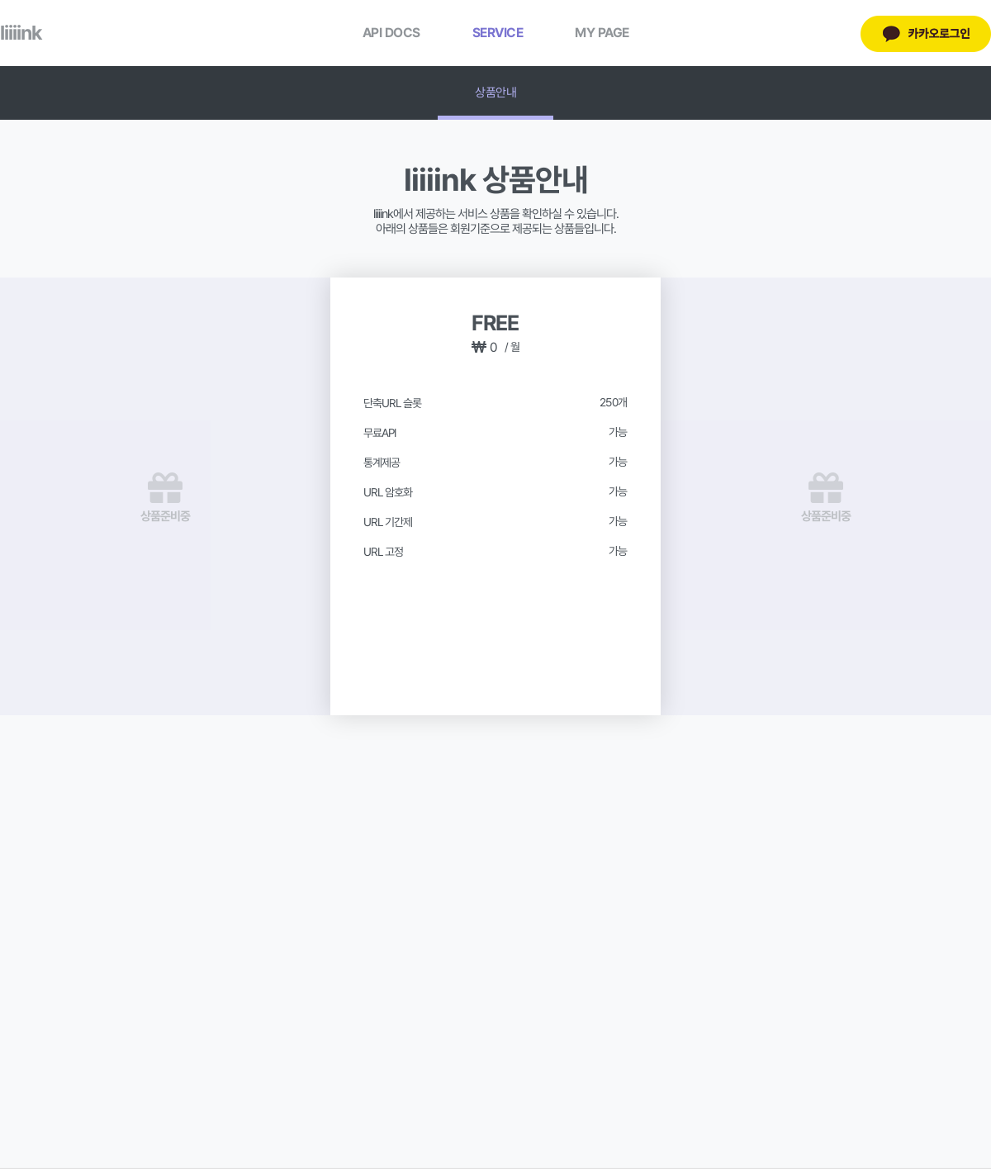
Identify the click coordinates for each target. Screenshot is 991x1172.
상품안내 (495, 92)
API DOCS (391, 32)
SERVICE (498, 32)
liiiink (20, 33)
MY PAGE (602, 32)
